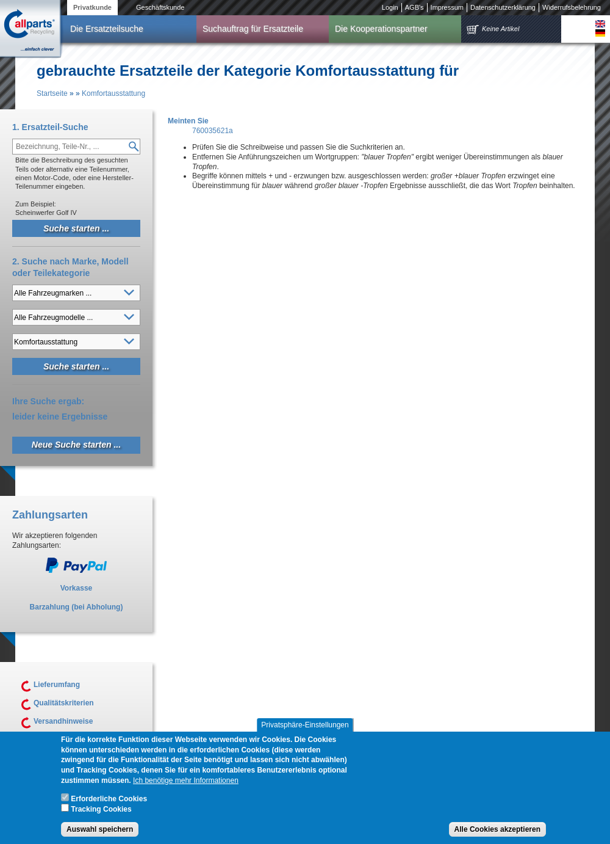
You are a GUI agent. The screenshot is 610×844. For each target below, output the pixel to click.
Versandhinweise (63, 721)
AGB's (414, 7)
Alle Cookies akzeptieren (497, 835)
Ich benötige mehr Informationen (186, 786)
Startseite (52, 93)
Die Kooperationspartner (381, 29)
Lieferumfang (57, 684)
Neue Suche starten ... (76, 444)
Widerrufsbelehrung (571, 7)
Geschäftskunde (160, 7)
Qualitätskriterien (64, 703)
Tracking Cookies (101, 816)
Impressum (447, 7)
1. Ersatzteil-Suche (50, 127)
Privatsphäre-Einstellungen (304, 731)
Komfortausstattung (113, 93)
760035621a (212, 130)
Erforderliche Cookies (109, 805)
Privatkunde (92, 7)
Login (390, 7)
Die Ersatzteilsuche (106, 29)
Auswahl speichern (99, 835)
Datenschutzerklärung (503, 7)
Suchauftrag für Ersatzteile (253, 29)
